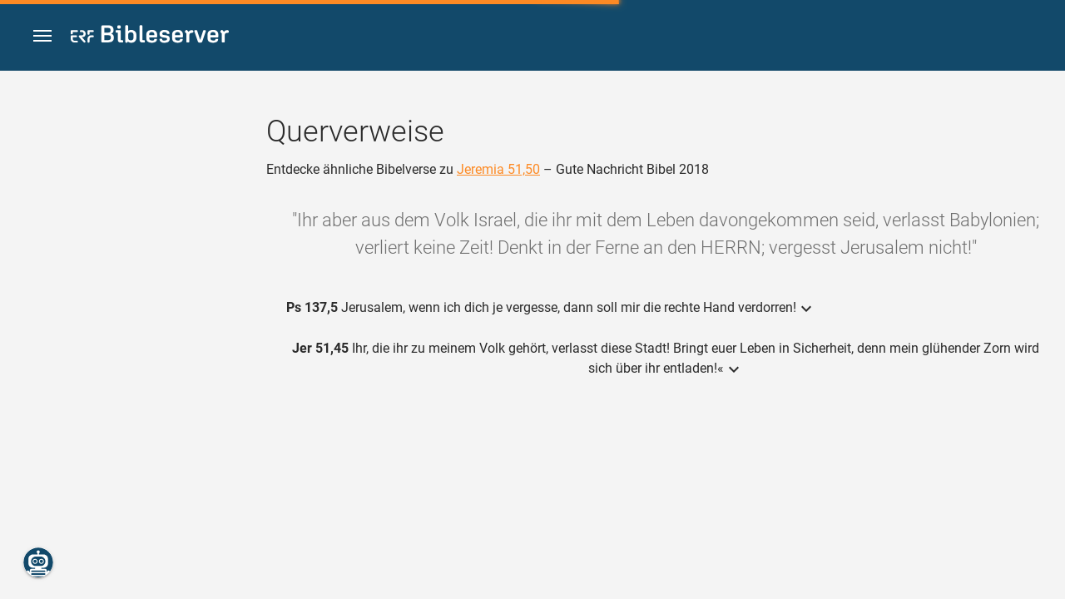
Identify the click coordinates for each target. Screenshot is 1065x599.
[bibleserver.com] (150, 37)
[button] (42, 36)
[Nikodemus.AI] (38, 562)
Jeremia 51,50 (498, 169)
